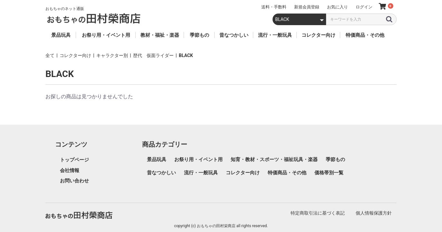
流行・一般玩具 (201, 173)
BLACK (186, 55)
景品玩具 (156, 159)
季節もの (335, 159)
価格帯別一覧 (328, 173)
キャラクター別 (112, 55)
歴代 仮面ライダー (153, 55)
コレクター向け (75, 55)
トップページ (74, 160)
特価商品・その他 (287, 173)
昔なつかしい (161, 173)
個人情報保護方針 (374, 213)
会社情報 (69, 170)
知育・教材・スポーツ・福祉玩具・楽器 (274, 159)
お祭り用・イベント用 (198, 159)
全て (49, 55)
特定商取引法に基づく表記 (318, 213)
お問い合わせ (74, 181)
